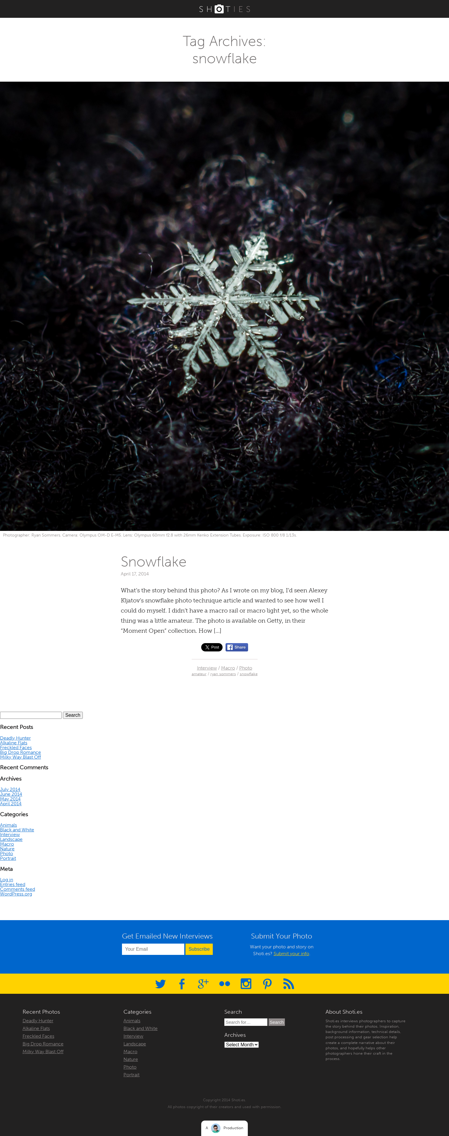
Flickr (225, 984)
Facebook (182, 984)
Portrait (8, 858)
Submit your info (291, 953)
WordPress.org (16, 894)
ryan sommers (223, 674)
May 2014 (10, 799)
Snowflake (154, 561)
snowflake (249, 674)
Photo (245, 668)
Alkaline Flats (13, 743)
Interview (207, 668)
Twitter (160, 984)
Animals (8, 825)
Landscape (11, 839)
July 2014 (10, 789)
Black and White (17, 830)
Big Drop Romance (20, 752)
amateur (199, 674)
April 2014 (11, 803)
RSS (289, 984)
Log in (6, 879)
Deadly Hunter (15, 738)
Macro (228, 668)
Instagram (246, 984)
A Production (224, 1128)
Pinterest (267, 984)
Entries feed (12, 884)
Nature (7, 849)
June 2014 (11, 794)
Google (203, 984)
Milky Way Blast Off (20, 757)
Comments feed (17, 889)
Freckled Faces (16, 747)
